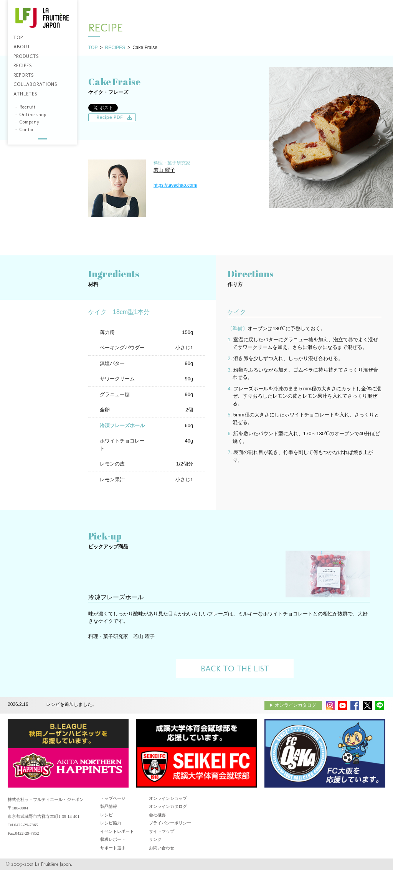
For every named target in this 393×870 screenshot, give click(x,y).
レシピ (106, 814)
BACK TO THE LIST (235, 668)
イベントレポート (117, 831)
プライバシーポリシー (170, 823)
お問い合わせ (161, 847)
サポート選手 (112, 847)
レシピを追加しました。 (71, 704)
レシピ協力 (110, 823)
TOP (92, 47)
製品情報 (108, 806)
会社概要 (157, 814)
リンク (155, 839)
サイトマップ (161, 831)
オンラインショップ (168, 798)
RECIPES (115, 47)
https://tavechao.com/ (175, 185)
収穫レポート (112, 839)
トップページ (112, 798)
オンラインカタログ (295, 705)
